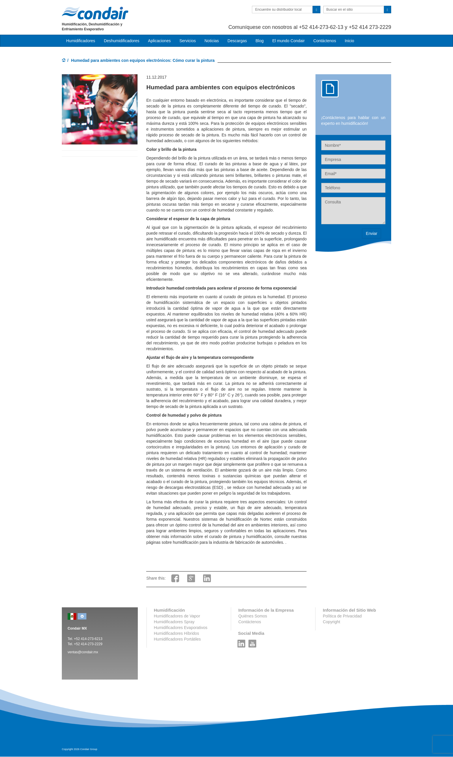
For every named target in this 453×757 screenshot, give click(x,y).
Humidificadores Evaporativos (180, 627)
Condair (95, 13)
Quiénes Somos (252, 616)
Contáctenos (324, 40)
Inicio (349, 40)
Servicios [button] (187, 40)
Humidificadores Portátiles (177, 639)
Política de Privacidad (342, 616)
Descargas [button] (237, 40)
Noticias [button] (212, 40)
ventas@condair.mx (83, 652)
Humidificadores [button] (80, 40)
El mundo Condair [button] (288, 40)
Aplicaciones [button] (159, 40)
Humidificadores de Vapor (177, 616)
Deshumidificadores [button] (121, 40)
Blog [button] (259, 40)
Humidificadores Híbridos (176, 633)
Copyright (331, 621)
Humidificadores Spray (174, 621)
